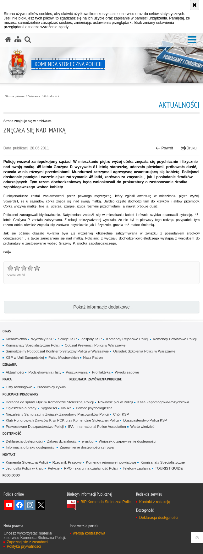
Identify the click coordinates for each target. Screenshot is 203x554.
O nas (7, 331)
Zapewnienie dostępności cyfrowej (87, 447)
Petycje (53, 468)
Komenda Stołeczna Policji (27, 462)
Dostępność (12, 433)
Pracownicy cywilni (52, 387)
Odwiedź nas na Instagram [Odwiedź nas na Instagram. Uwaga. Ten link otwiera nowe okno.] (30, 505)
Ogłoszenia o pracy (21, 408)
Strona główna (15, 96)
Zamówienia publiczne (105, 379)
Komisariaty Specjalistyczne (162, 462)
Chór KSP (121, 414)
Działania (34, 96)
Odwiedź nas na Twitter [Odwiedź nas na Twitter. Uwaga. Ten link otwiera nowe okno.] (41, 505)
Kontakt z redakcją (154, 502)
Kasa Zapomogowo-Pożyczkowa (163, 402)
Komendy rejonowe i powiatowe (111, 462)
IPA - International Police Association (97, 426)
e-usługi (88, 441)
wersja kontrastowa (89, 533)
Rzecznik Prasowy (67, 462)
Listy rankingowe (19, 387)
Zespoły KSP (91, 339)
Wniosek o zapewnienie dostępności (127, 441)
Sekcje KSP (67, 339)
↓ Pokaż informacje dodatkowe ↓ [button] (101, 306)
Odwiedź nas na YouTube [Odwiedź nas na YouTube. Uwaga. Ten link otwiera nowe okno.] (9, 505)
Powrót (164, 148)
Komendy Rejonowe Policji (127, 339)
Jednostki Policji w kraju (24, 468)
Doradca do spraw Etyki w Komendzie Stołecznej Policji (50, 402)
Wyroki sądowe (127, 372)
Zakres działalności (62, 441)
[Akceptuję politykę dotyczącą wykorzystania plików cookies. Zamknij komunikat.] (194, 5)
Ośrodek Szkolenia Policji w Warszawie (144, 351)
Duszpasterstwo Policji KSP (145, 420)
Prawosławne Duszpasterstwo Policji (34, 426)
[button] (192, 40)
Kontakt (9, 454)
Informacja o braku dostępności (30, 447)
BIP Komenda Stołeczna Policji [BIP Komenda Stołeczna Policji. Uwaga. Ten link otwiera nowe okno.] (106, 502)
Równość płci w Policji (115, 402)
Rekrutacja (77, 379)
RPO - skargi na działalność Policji (91, 468)
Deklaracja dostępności (24, 441)
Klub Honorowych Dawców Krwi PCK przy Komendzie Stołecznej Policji (62, 420)
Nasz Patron (93, 357)
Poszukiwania (76, 372)
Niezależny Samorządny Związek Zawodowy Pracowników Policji (57, 414)
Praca (7, 379)
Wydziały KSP (42, 339)
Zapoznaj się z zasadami (27, 542)
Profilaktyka (101, 372)
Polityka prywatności (24, 546)
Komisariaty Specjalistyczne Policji (33, 345)
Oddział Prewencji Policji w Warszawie (95, 345)
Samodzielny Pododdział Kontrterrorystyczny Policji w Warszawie (57, 351)
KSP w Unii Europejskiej (25, 357)
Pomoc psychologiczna (94, 408)
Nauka (66, 408)
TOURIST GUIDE (169, 468)
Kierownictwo (16, 339)
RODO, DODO (11, 475)
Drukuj (189, 148)
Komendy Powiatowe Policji (175, 339)
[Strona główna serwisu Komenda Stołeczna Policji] (8, 39)
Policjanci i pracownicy (20, 394)
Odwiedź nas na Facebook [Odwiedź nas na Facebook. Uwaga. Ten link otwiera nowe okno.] (19, 505)
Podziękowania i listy (44, 372)
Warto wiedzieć (142, 426)
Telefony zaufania (137, 468)
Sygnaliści (49, 408)
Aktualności (51, 96)
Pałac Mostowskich (63, 357)
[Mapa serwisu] (17, 39)
